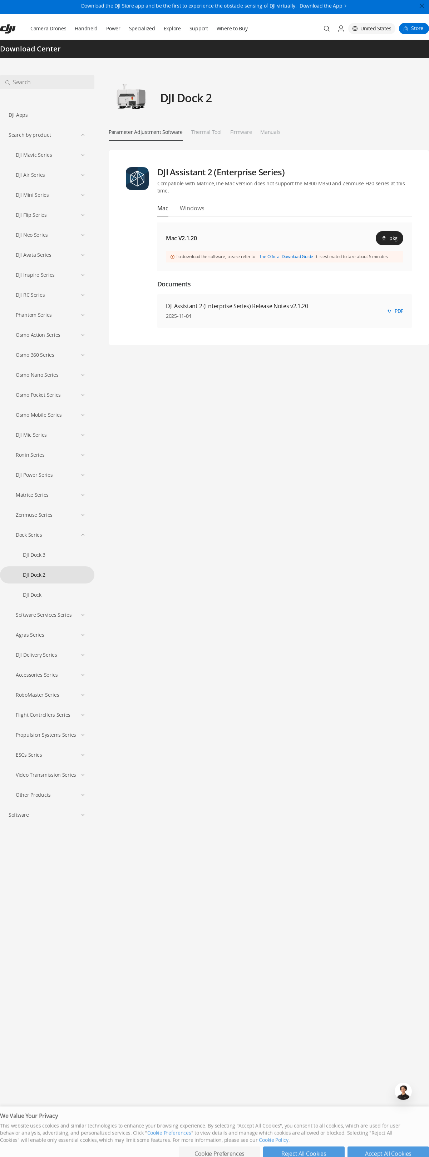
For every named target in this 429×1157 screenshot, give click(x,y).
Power (113, 28)
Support (198, 28)
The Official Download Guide (286, 257)
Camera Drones (48, 28)
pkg (389, 238)
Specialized (142, 28)
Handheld (86, 28)
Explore (172, 28)
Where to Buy (232, 28)
